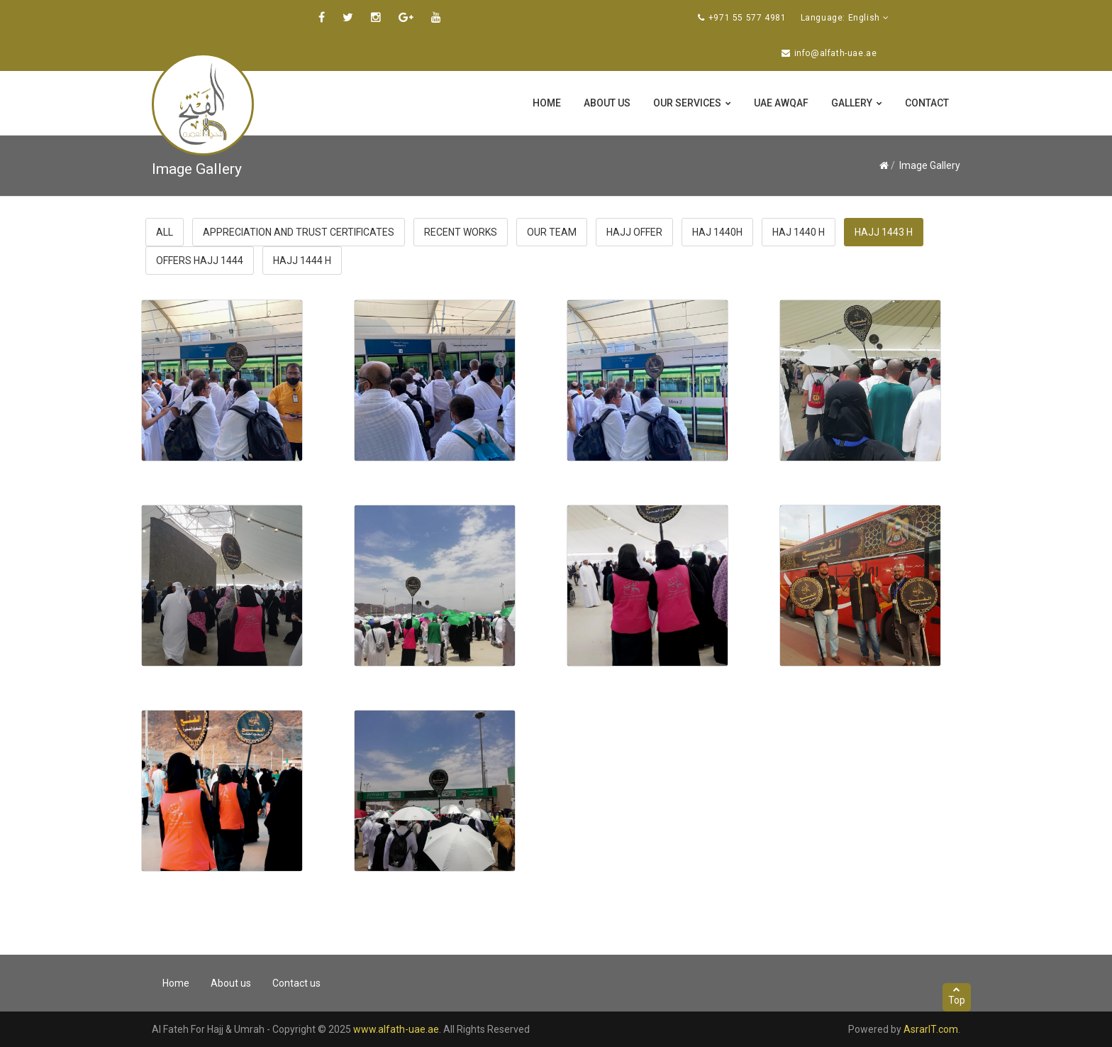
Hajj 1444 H (302, 260)
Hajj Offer (634, 232)
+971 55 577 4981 (747, 18)
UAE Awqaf (781, 103)
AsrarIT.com (930, 1029)
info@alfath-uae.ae (835, 53)
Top (957, 996)
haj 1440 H (798, 232)
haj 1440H (717, 232)
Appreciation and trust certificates (298, 232)
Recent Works (460, 232)
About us (607, 103)
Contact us (296, 983)
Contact (927, 103)
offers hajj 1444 (199, 260)
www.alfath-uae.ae (396, 1029)
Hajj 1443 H (884, 232)
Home (547, 103)
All (164, 232)
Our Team (552, 232)
